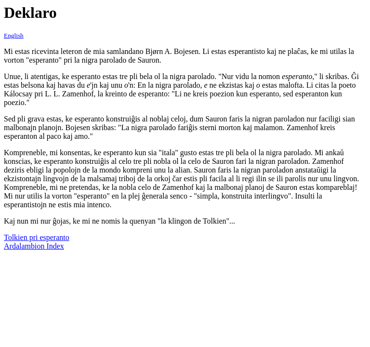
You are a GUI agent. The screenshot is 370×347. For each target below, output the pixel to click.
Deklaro (30, 12)
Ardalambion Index (34, 246)
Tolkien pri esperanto (36, 237)
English (14, 35)
